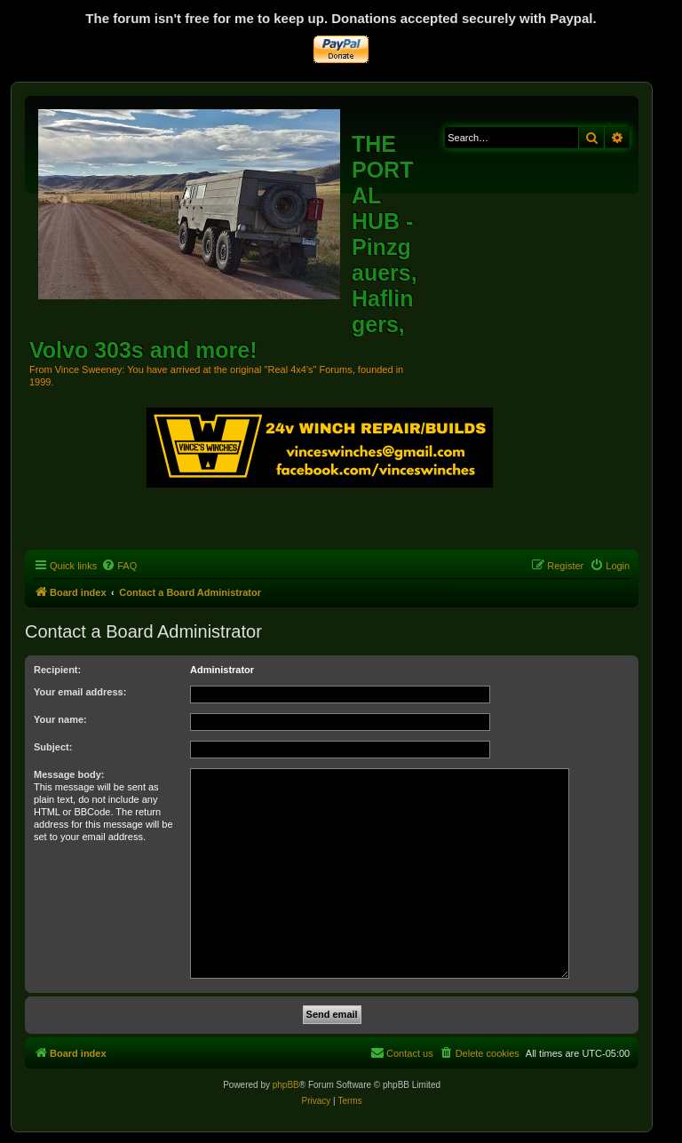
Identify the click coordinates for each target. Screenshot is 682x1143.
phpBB (286, 1085)
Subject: (53, 747)
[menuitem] (119, 565)
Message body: (69, 774)
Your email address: (80, 692)
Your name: (60, 719)
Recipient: (57, 669)
